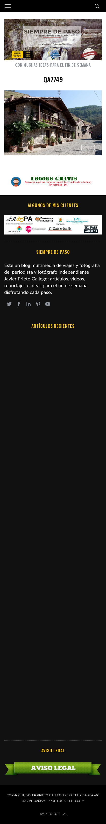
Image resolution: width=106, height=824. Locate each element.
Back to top (53, 814)
